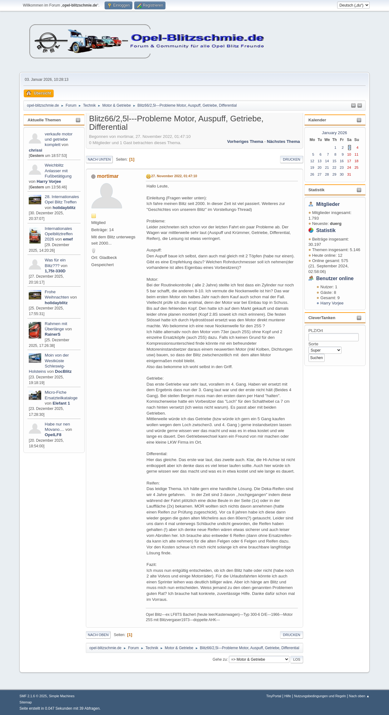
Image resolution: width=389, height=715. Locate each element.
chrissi (35, 150)
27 (320, 174)
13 (320, 161)
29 (334, 174)
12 (312, 161)
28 (327, 174)
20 (320, 167)
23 (342, 167)
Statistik (316, 189)
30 (342, 174)
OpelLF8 (53, 434)
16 (342, 161)
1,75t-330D (55, 271)
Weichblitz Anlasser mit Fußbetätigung (58, 170)
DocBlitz (63, 371)
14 (327, 161)
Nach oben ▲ (359, 696)
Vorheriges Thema (245, 141)
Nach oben (98, 635)
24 (349, 167)
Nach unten (99, 159)
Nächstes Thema (283, 141)
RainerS (52, 334)
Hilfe (287, 696)
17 (349, 161)
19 (312, 167)
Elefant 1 (61, 403)
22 (334, 167)
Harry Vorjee (49, 181)
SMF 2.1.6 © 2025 (33, 696)
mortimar (108, 176)
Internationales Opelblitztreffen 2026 (58, 234)
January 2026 (334, 132)
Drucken (291, 159)
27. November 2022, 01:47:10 (174, 176)
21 (327, 167)
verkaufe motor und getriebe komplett (58, 139)
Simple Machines (62, 696)
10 (349, 154)
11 (357, 154)
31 (349, 174)
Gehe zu (220, 659)
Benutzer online (335, 278)
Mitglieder (328, 204)
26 (312, 174)
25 (357, 167)
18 (357, 161)
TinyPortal (273, 696)
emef (68, 239)
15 (334, 161)
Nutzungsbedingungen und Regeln (320, 696)
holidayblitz (64, 207)
